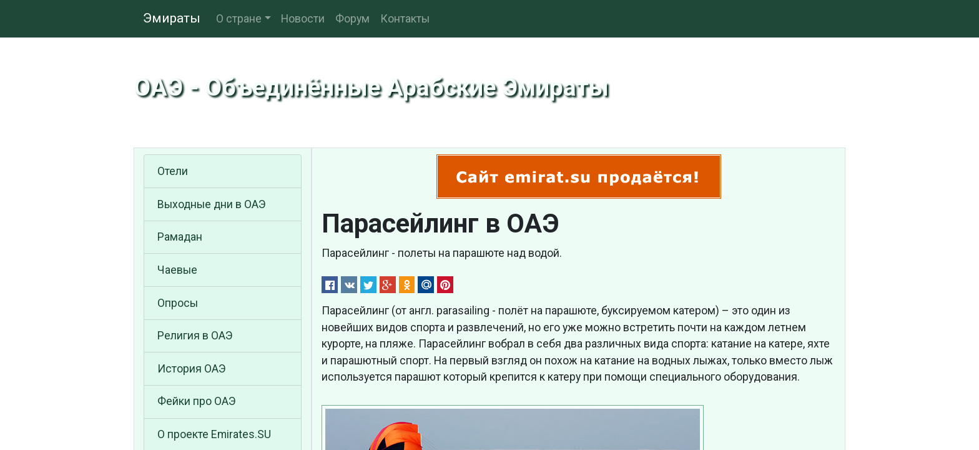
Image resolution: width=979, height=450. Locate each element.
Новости (303, 18)
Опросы (177, 303)
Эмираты (171, 18)
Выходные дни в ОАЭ (211, 204)
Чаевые (177, 270)
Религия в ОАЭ (195, 335)
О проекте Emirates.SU (214, 434)
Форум (352, 18)
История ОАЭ (191, 368)
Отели (172, 171)
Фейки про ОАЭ (196, 401)
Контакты (405, 18)
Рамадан (179, 237)
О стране (239, 18)
